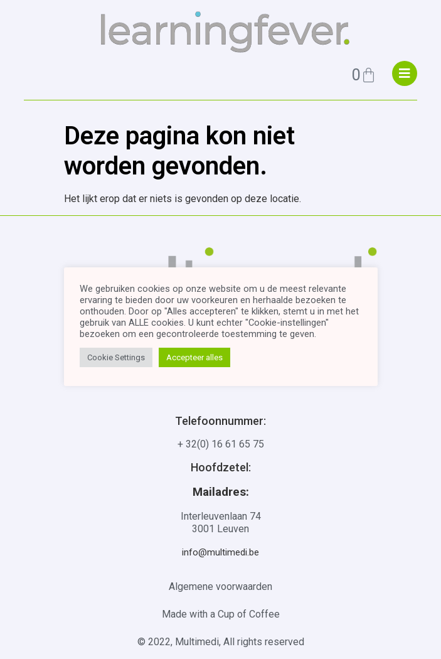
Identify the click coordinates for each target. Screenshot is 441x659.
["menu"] (404, 73)
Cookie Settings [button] (116, 357)
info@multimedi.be (220, 552)
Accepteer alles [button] (194, 357)
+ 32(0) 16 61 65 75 (221, 444)
